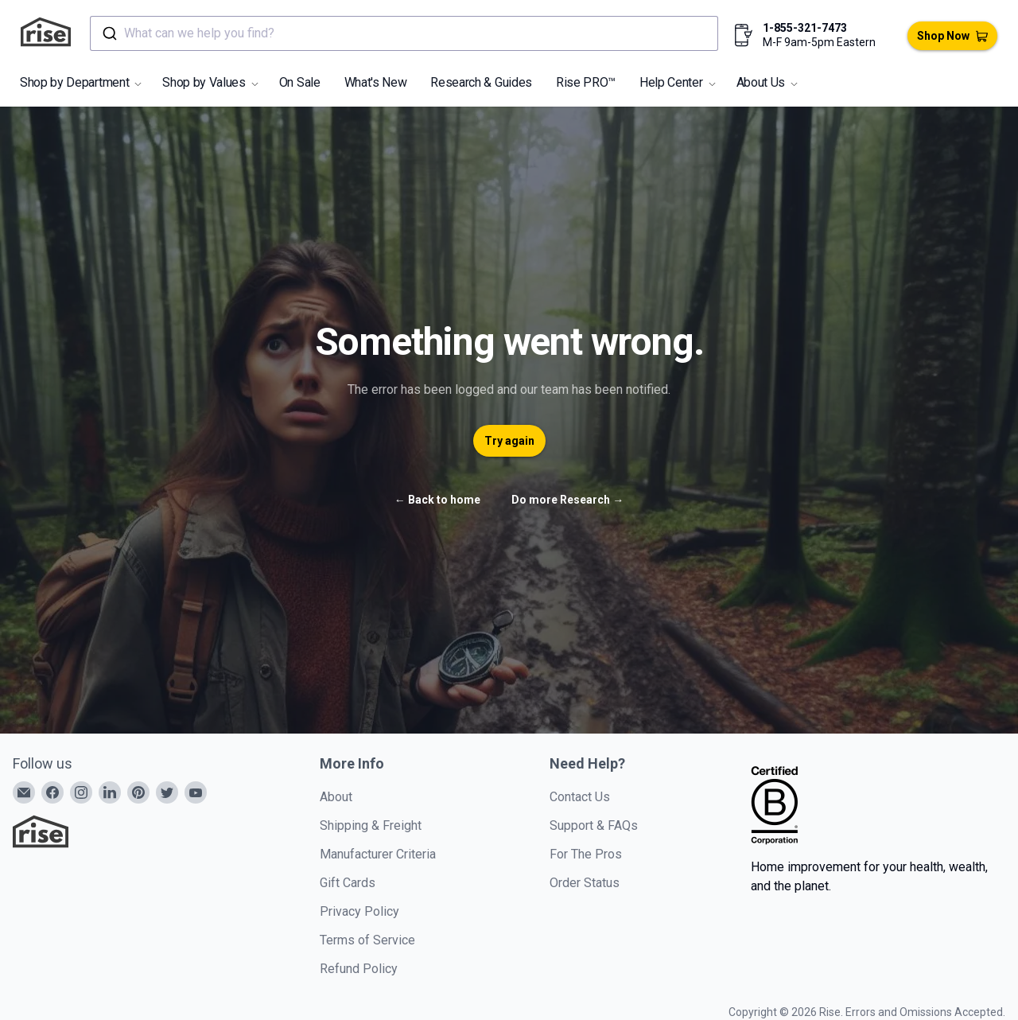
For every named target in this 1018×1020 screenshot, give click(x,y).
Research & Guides (481, 82)
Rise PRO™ (586, 82)
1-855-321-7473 (805, 27)
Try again (509, 440)
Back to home (437, 499)
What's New (375, 82)
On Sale (300, 82)
